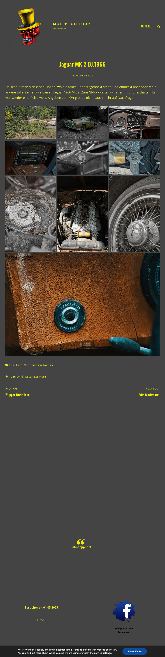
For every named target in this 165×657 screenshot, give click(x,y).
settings (107, 653)
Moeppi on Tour (71, 24)
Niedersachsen (33, 365)
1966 (12, 376)
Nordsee (48, 365)
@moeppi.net (81, 547)
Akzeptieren (134, 651)
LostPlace (40, 376)
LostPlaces (15, 365)
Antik (20, 376)
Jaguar (29, 376)
